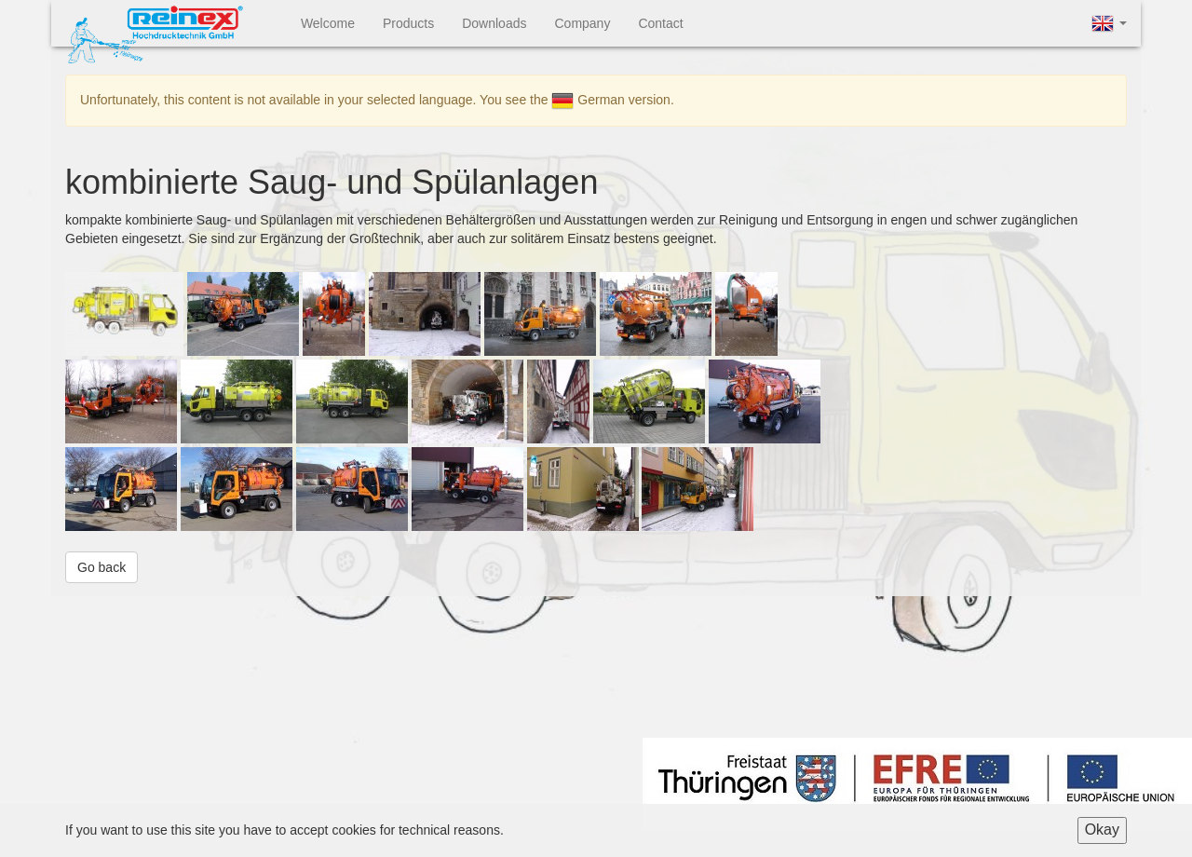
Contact (660, 23)
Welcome (328, 23)
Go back (101, 567)
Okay (1102, 829)
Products (408, 23)
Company (582, 23)
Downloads (494, 23)
